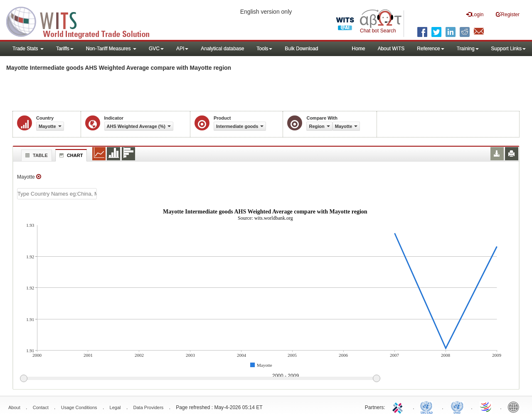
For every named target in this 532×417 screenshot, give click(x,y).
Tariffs (65, 49)
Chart (70, 155)
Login (474, 14)
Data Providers (148, 407)
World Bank (515, 406)
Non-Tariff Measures (111, 49)
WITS (83, 21)
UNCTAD (428, 406)
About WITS (391, 49)
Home (358, 49)
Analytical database (222, 49)
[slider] (200, 379)
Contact (41, 407)
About (14, 407)
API (182, 49)
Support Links (508, 49)
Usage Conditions (79, 407)
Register (508, 14)
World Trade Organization (486, 406)
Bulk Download (301, 49)
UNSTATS (457, 406)
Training (468, 49)
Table (35, 155)
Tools (264, 49)
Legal (115, 407)
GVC (156, 49)
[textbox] (57, 193)
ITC (399, 406)
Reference (430, 49)
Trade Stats (28, 49)
